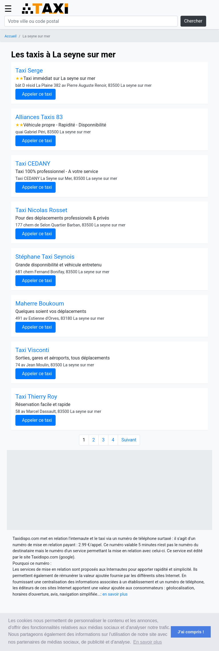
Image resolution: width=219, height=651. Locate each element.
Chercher (193, 21)
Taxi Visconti (32, 350)
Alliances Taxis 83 (39, 117)
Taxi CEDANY (32, 163)
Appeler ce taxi (37, 94)
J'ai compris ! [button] (191, 632)
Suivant (129, 440)
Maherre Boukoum (39, 303)
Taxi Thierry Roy (36, 396)
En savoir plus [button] (147, 642)
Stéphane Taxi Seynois (44, 256)
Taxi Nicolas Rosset (41, 210)
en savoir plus (114, 594)
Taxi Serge (29, 70)
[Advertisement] (109, 490)
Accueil (11, 36)
